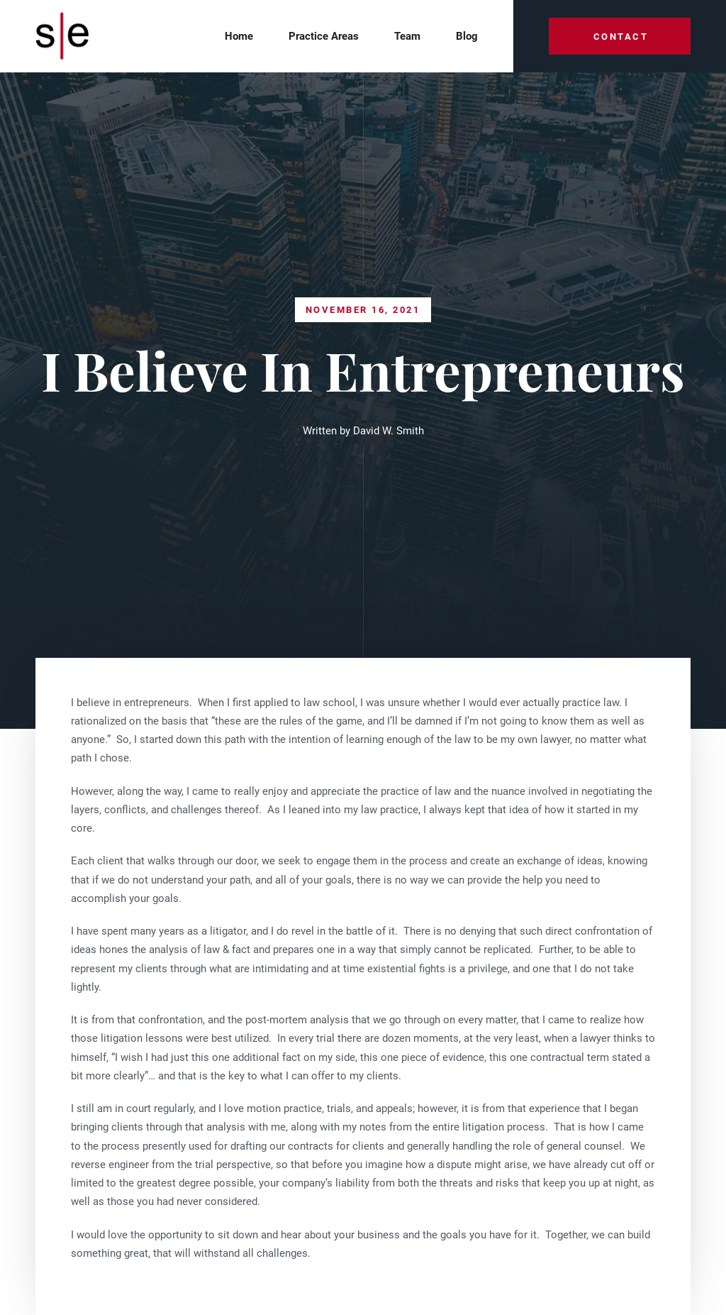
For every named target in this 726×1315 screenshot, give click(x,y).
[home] (66, 36)
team (407, 36)
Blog (467, 36)
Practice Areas (324, 36)
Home (239, 36)
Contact (621, 36)
